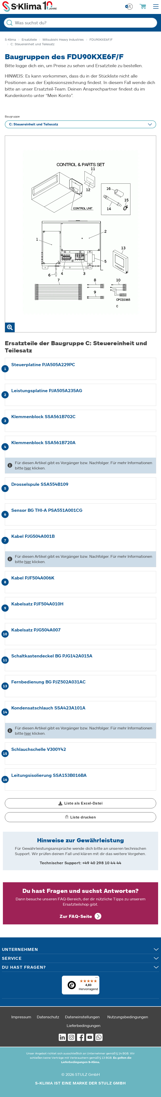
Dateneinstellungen (82, 1016)
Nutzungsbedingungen (127, 1016)
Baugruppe (12, 116)
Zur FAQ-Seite (76, 916)
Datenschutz (48, 1016)
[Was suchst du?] (80, 23)
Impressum (21, 1016)
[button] (80, 803)
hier (27, 468)
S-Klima (10, 39)
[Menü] (96, 978)
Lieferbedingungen (83, 1025)
